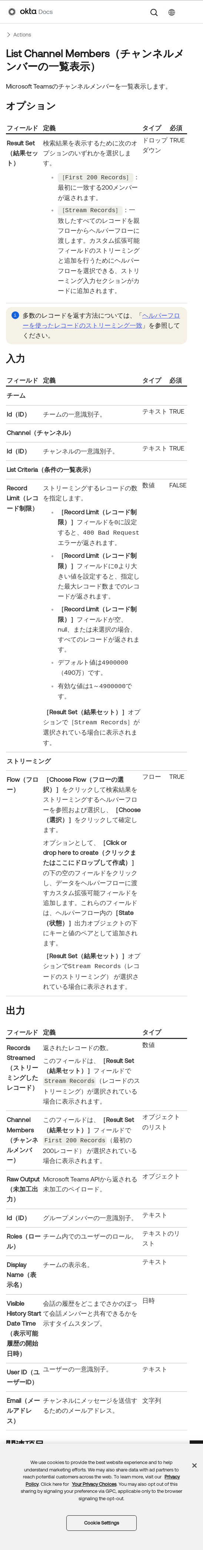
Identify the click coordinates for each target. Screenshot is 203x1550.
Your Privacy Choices (94, 1484)
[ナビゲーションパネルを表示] (191, 12)
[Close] (194, 1465)
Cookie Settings (101, 1523)
